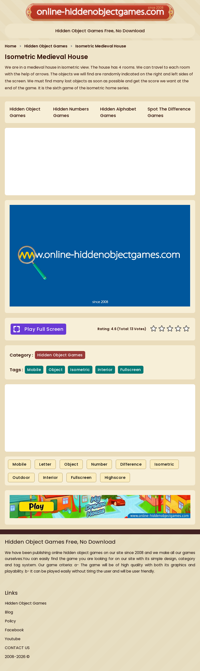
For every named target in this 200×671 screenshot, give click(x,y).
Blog (9, 612)
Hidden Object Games (25, 603)
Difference (131, 464)
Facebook (14, 630)
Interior (50, 477)
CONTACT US (17, 648)
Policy (10, 621)
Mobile (19, 464)
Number (99, 464)
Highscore (115, 477)
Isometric (164, 464)
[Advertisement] (100, 418)
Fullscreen (81, 477)
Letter (45, 464)
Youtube (12, 639)
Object (71, 464)
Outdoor (21, 477)
